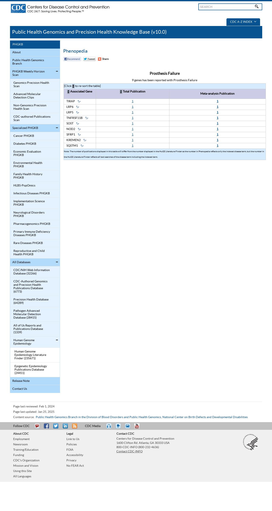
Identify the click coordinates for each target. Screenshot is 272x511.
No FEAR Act (75, 465)
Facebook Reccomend (72, 59)
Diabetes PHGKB (24, 143)
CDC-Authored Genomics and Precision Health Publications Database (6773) (30, 286)
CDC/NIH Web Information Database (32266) (31, 272)
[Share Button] (103, 59)
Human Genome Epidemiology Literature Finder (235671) (30, 355)
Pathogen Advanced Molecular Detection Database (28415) (27, 314)
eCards (128, 428)
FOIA (69, 449)
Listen (109, 428)
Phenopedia (75, 51)
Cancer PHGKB (23, 135)
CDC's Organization (26, 460)
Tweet (56, 428)
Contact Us (19, 388)
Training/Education (26, 449)
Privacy (71, 460)
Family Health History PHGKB (27, 176)
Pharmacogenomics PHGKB (31, 223)
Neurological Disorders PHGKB (28, 214)
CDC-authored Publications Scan (31, 118)
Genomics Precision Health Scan (31, 84)
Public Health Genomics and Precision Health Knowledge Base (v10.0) (89, 32)
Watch (119, 428)
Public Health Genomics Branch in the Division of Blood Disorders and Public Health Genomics (98, 417)
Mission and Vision (25, 465)
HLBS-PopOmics (24, 185)
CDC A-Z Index (243, 21)
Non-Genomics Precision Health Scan (29, 107)
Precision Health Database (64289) (31, 301)
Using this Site (22, 471)
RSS (74, 428)
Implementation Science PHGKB (29, 203)
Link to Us (72, 439)
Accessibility (74, 455)
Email (37, 428)
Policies (71, 444)
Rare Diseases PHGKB (28, 243)
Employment (21, 439)
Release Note (21, 381)
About (16, 52)
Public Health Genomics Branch (28, 62)
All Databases (21, 262)
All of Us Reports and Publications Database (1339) (28, 329)
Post (65, 428)
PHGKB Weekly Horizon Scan (28, 73)
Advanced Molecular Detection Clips (27, 96)
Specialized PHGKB (25, 128)
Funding (18, 455)
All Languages (22, 476)
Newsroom (20, 444)
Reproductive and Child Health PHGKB (29, 253)
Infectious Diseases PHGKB (31, 193)
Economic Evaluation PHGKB (27, 153)
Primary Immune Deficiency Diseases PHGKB (31, 233)
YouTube (139, 428)
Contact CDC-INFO (129, 451)
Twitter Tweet (89, 59)
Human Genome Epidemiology (23, 342)
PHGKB (18, 44)
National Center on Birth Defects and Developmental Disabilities (205, 417)
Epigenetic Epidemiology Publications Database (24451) (30, 370)
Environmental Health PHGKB (27, 165)
